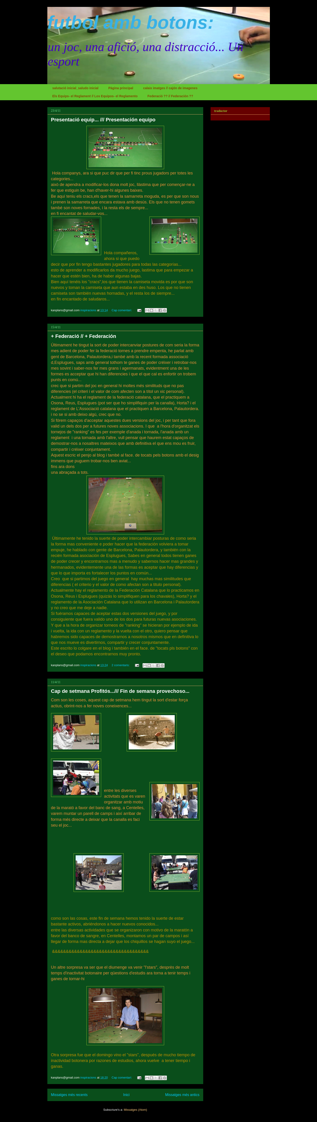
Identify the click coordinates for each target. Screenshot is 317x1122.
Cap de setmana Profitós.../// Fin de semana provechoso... (120, 691)
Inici (126, 1095)
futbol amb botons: (130, 22)
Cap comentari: (122, 310)
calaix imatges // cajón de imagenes (170, 88)
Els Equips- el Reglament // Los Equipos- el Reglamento (95, 96)
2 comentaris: (121, 665)
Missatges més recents (69, 1095)
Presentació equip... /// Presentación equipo (103, 120)
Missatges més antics (182, 1095)
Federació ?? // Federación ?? (170, 96)
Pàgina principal (120, 88)
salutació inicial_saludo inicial (75, 88)
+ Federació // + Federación (83, 336)
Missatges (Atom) (135, 1109)
